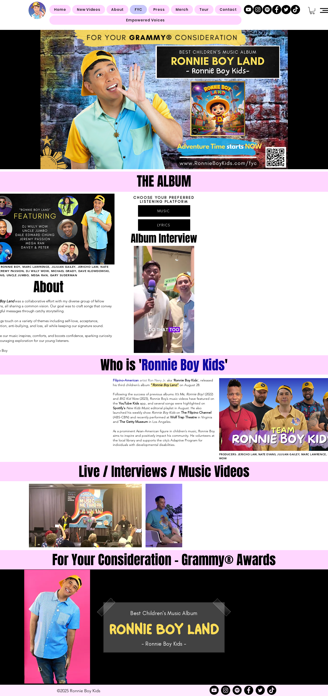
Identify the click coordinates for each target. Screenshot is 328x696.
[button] (312, 10)
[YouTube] (248, 9)
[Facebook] (276, 9)
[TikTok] (295, 9)
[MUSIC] (164, 211)
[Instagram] (257, 9)
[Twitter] (286, 9)
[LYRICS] (164, 225)
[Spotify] (267, 9)
